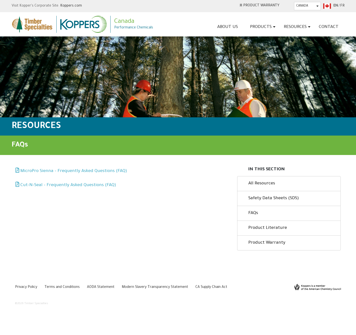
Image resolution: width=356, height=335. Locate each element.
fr (342, 6)
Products (261, 27)
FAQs (253, 213)
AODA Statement (100, 287)
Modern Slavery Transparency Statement (155, 287)
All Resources (261, 183)
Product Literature (267, 228)
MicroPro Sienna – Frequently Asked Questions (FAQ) (73, 171)
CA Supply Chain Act (211, 287)
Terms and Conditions (62, 287)
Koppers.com (71, 6)
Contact (329, 27)
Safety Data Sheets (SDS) (273, 198)
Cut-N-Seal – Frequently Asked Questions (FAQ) (68, 185)
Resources (295, 27)
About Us (227, 27)
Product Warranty (261, 6)
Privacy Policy (26, 287)
